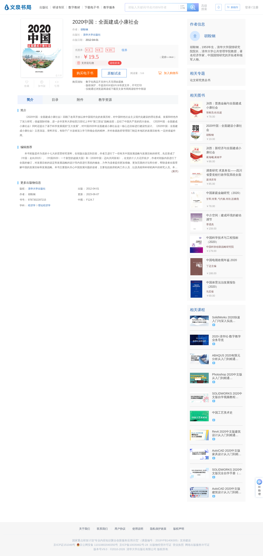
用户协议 (120, 528)
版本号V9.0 (100, 549)
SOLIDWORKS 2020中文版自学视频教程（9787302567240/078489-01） (227, 395)
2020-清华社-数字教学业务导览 (226, 338)
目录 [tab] (55, 99)
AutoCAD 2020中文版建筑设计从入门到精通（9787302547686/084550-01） (227, 490)
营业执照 (178, 544)
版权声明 (178, 528)
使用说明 (137, 528)
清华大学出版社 (92, 34)
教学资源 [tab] (105, 99)
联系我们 (102, 528)
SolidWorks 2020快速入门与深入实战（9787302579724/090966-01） (227, 319)
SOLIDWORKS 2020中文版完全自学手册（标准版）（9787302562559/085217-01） (227, 471)
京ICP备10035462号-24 (133, 544)
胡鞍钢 (84, 29)
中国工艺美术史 (222, 412)
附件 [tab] (80, 99)
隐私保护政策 (158, 528)
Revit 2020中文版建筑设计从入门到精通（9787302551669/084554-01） (227, 433)
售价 (77, 57)
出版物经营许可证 (160, 544)
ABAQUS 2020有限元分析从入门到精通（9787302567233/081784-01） (227, 357)
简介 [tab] (30, 99)
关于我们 (84, 528)
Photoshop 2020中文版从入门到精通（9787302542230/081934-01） (227, 376)
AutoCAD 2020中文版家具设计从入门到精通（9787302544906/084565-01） (227, 452)
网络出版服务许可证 (197, 544)
